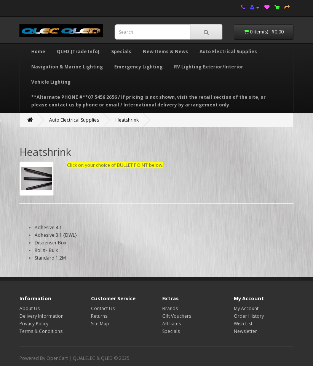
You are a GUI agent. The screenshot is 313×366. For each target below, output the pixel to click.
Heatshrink (127, 120)
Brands (170, 308)
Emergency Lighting (138, 66)
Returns (99, 316)
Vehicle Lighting (50, 82)
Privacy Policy (33, 323)
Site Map (100, 323)
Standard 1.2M (50, 258)
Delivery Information (41, 316)
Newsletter (245, 331)
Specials (121, 51)
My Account (246, 308)
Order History (249, 316)
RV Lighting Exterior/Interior (208, 66)
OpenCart (57, 358)
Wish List (243, 323)
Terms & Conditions (40, 331)
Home (38, 51)
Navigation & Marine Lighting (67, 66)
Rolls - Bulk (46, 250)
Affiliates (171, 323)
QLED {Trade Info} (78, 51)
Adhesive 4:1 (48, 227)
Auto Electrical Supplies (228, 51)
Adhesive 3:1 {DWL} (56, 235)
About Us (29, 308)
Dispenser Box (50, 242)
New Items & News (165, 51)
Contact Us (103, 308)
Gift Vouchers (176, 316)
